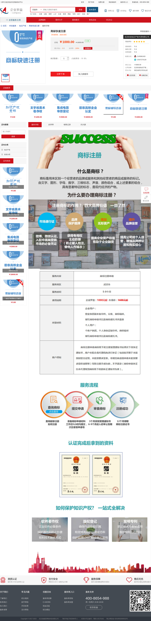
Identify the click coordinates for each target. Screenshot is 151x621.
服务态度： (129, 49)
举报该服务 (145, 31)
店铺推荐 (6, 88)
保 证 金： (128, 65)
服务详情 (35, 125)
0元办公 (109, 20)
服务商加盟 (68, 602)
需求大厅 (58, 20)
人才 (54, 14)
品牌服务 (42, 20)
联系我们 (3, 602)
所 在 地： (128, 70)
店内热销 (6, 161)
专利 (74, 14)
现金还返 (46, 606)
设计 (78, 14)
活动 (83, 14)
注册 (40, 14)
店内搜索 (4, 125)
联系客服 (94, 607)
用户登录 (91, 2)
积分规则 (24, 598)
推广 (88, 14)
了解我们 (3, 598)
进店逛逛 (131, 75)
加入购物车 (83, 74)
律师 (50, 14)
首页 (82, 2)
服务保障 (3, 610)
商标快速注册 (34, 26)
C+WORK (47, 602)
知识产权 (22, 26)
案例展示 (75, 20)
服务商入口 (124, 2)
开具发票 (24, 606)
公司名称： (129, 67)
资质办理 (7, 154)
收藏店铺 (143, 75)
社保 (59, 14)
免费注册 (101, 2)
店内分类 (4, 145)
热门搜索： (34, 14)
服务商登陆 (68, 598)
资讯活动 (92, 20)
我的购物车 (112, 2)
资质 (64, 14)
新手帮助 (24, 602)
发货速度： (129, 52)
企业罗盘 (11, 11)
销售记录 (67, 125)
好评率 (51, 125)
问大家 (83, 125)
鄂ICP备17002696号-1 (70, 619)
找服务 (35, 10)
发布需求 (92, 10)
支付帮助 (24, 610)
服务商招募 (47, 598)
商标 (69, 14)
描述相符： (129, 46)
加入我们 (3, 606)
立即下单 (61, 74)
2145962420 (141, 56)
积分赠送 (46, 610)
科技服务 (12, 26)
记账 (45, 14)
